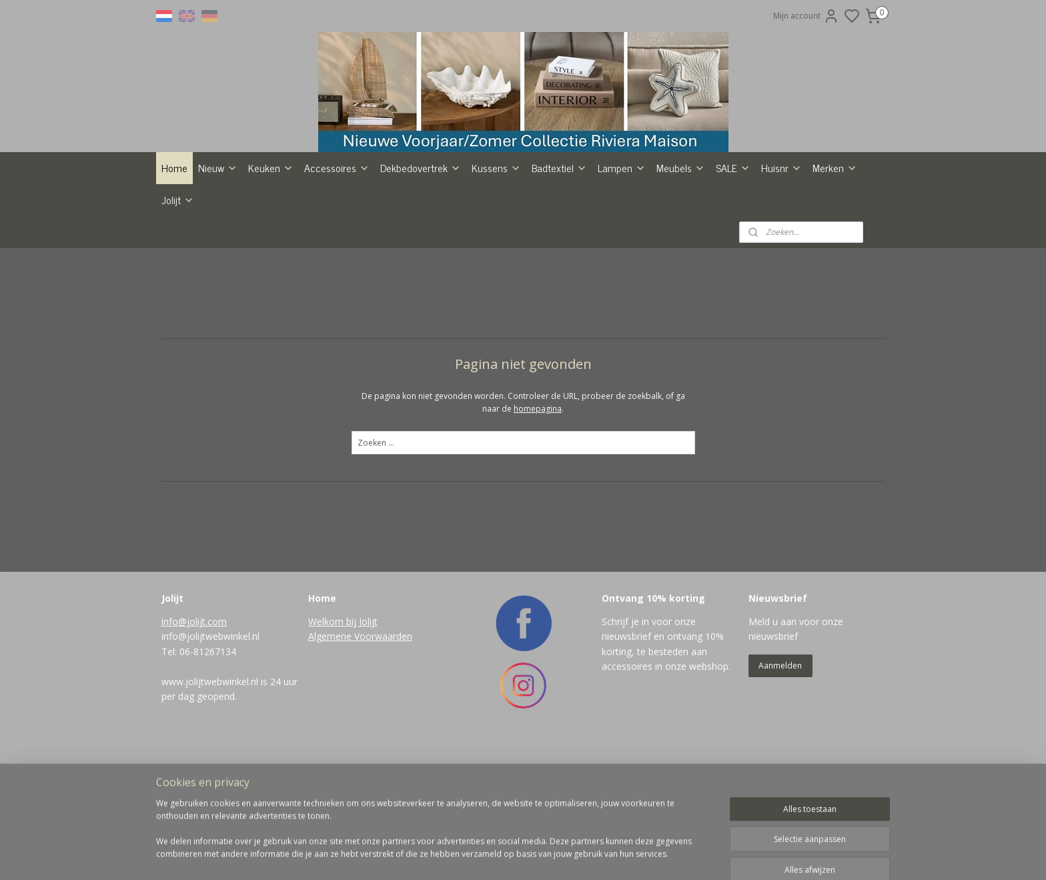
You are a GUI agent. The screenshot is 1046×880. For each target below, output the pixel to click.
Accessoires (337, 247)
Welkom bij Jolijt (343, 701)
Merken (835, 247)
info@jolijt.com (194, 701)
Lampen (622, 247)
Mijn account (806, 16)
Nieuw (217, 247)
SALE (733, 247)
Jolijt (177, 279)
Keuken (271, 247)
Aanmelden (780, 745)
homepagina (538, 488)
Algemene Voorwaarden (360, 716)
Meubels (680, 247)
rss (578, 856)
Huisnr (781, 247)
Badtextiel (559, 247)
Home (174, 247)
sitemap (550, 856)
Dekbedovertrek (420, 247)
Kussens (496, 247)
